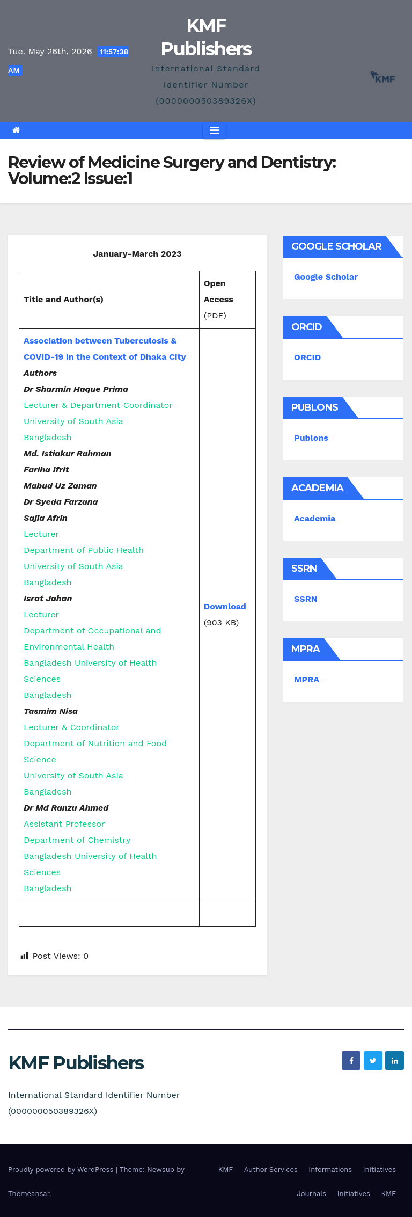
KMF (225, 1169)
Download (225, 606)
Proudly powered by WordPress (62, 1169)
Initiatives (379, 1169)
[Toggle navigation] (214, 130)
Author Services (271, 1169)
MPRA (306, 679)
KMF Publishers (75, 1063)
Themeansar (28, 1194)
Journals (312, 1194)
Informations (330, 1169)
